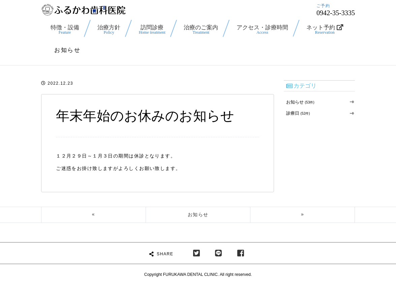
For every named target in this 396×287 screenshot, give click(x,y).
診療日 (297, 113)
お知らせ (299, 101)
